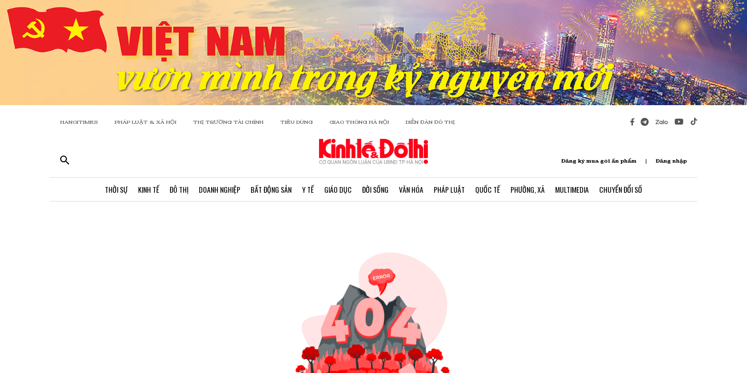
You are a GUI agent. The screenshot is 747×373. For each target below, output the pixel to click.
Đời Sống (375, 189)
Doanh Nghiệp (219, 189)
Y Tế (308, 189)
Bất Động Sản (271, 189)
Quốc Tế (487, 189)
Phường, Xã (527, 189)
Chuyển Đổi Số (620, 189)
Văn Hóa (411, 189)
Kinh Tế (148, 189)
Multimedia (572, 189)
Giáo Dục (338, 189)
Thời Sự (116, 189)
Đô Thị (179, 189)
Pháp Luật (449, 189)
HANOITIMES (79, 122)
